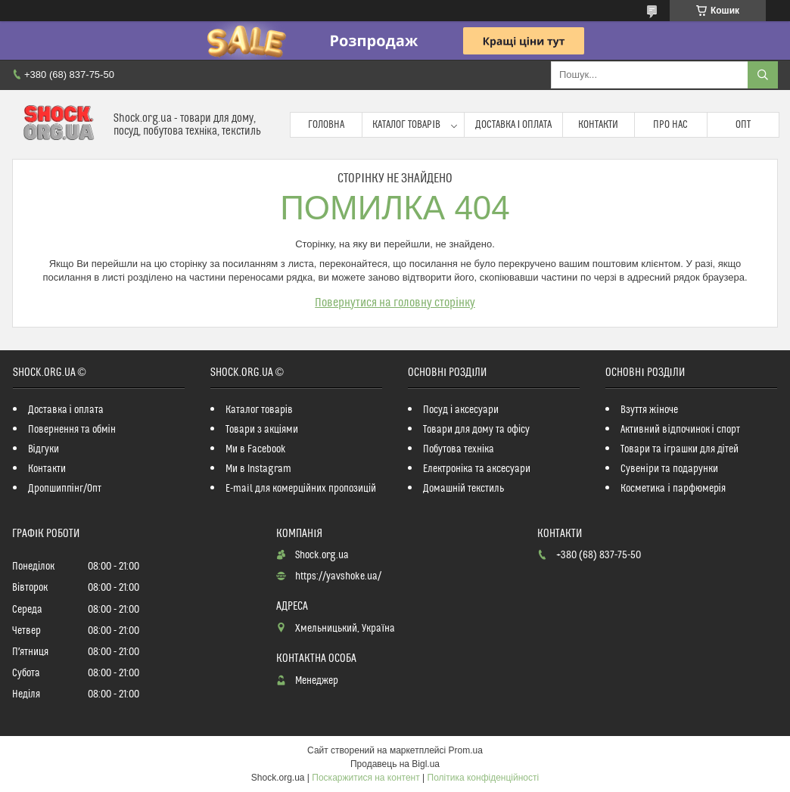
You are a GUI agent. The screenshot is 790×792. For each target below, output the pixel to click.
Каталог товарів (406, 125)
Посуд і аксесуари (461, 410)
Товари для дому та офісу (476, 430)
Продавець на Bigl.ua (395, 764)
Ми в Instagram (258, 469)
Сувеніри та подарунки (668, 469)
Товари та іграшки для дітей (679, 449)
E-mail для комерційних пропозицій (300, 489)
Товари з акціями (261, 430)
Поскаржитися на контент (365, 777)
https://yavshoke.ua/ (338, 576)
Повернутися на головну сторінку (395, 302)
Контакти (598, 125)
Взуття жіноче (648, 410)
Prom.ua (466, 750)
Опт (743, 125)
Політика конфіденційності (484, 777)
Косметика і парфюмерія (672, 489)
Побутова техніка (458, 449)
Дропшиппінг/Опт (64, 489)
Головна (326, 125)
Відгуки (43, 449)
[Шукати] (763, 75)
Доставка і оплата (513, 125)
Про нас (670, 125)
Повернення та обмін (72, 430)
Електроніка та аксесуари (476, 469)
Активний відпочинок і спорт (679, 430)
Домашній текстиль (463, 489)
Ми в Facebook (255, 449)
